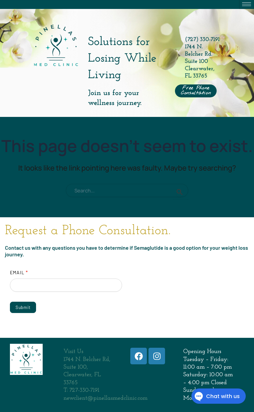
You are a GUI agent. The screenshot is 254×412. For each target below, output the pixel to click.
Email (19, 272)
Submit (23, 307)
